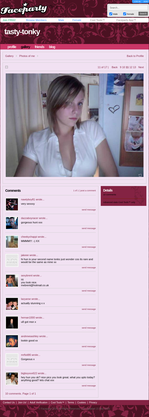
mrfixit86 (26, 354)
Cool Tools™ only (126, 202)
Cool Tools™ (97, 20)
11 (127, 67)
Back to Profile (135, 56)
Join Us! (22, 402)
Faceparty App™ (126, 20)
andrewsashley (29, 336)
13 (134, 67)
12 (130, 67)
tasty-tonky (22, 31)
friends (39, 47)
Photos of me (27, 56)
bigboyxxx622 (29, 373)
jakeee (25, 255)
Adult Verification (39, 402)
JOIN (146, 1)
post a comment (88, 190)
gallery (25, 47)
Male (61, 20)
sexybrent (26, 275)
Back (114, 67)
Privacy (93, 402)
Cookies (81, 402)
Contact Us (9, 402)
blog (52, 47)
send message (89, 209)
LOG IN (137, 1)
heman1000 (28, 317)
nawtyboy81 (28, 199)
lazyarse (26, 298)
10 (123, 67)
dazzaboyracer (29, 218)
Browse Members (36, 20)
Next (141, 67)
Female (76, 20)
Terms (71, 402)
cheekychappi (29, 236)
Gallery (9, 56)
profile (12, 47)
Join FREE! (9, 20)
